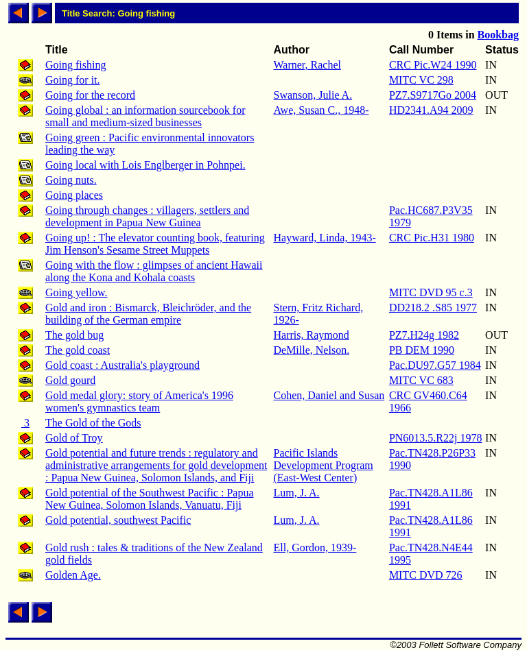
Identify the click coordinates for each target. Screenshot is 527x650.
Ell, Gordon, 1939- (314, 547)
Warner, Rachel (306, 65)
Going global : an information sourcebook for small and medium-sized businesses (145, 116)
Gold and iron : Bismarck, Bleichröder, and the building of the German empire (148, 314)
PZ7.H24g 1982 (424, 335)
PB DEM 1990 (421, 350)
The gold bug (74, 335)
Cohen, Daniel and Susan (328, 395)
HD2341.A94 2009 (431, 110)
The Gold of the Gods (93, 423)
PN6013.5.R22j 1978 (435, 438)
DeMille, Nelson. (311, 350)
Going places (74, 195)
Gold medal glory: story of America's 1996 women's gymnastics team (139, 401)
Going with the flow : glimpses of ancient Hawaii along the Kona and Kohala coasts (153, 271)
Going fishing (75, 65)
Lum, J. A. (296, 492)
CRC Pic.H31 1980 (431, 237)
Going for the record (90, 95)
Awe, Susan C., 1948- (320, 110)
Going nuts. (71, 180)
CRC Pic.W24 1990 (433, 65)
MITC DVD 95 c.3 (431, 292)
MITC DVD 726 (425, 575)
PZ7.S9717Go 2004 (432, 95)
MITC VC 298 (421, 80)
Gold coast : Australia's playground (122, 365)
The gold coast (77, 350)
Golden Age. (73, 575)
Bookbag (498, 34)
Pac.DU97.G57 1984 (435, 365)
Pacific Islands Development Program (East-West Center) (323, 465)
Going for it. (72, 80)
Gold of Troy (74, 438)
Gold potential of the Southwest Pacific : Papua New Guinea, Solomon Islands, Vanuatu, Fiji (149, 499)
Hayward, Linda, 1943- (324, 237)
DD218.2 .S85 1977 (433, 307)
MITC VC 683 (421, 380)
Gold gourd (70, 380)
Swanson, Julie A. (312, 95)
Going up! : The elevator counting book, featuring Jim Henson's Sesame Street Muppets (155, 244)
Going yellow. (76, 292)
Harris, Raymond (311, 335)
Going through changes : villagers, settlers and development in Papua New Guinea (147, 216)
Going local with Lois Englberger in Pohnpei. (145, 165)
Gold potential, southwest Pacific (118, 520)
